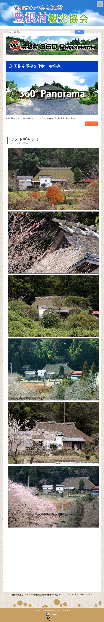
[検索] (40, 32)
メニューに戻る (91, 123)
